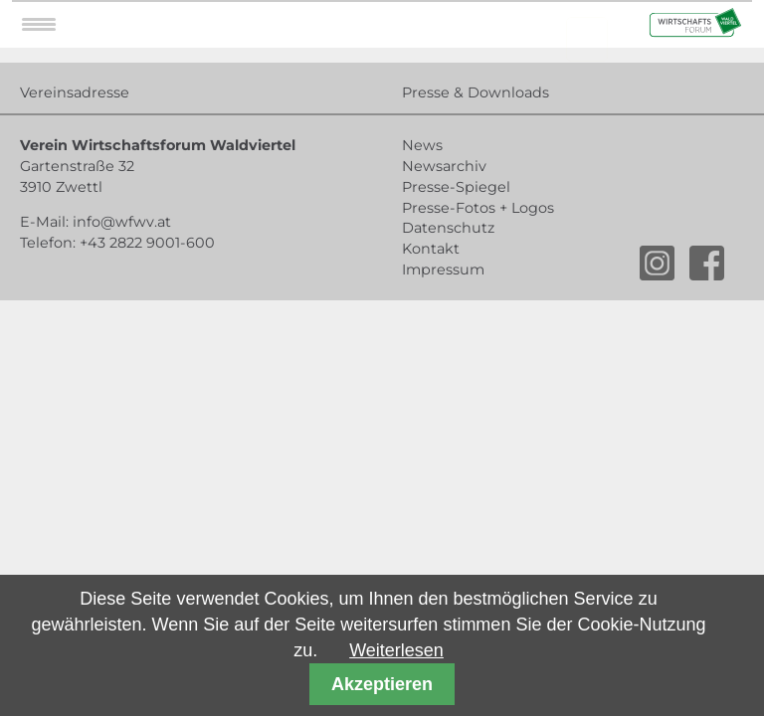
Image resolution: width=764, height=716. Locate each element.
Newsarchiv (444, 166)
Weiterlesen (396, 650)
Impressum (443, 269)
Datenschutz (448, 228)
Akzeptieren (382, 684)
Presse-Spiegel (456, 187)
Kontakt (431, 249)
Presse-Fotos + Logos (478, 208)
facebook (706, 263)
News (422, 145)
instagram (657, 263)
